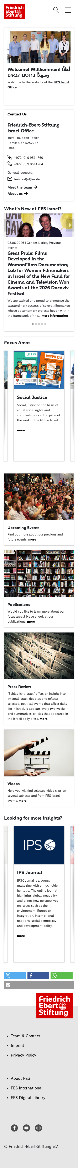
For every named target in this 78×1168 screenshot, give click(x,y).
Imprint (17, 1045)
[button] (8, 225)
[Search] (57, 10)
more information (54, 316)
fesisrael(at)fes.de (27, 179)
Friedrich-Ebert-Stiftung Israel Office (33, 128)
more (21, 430)
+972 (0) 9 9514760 (28, 158)
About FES (20, 1078)
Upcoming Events (23, 527)
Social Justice (32, 397)
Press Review (19, 686)
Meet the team (19, 187)
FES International (26, 1087)
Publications (18, 604)
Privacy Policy (23, 1055)
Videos (13, 783)
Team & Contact (25, 1035)
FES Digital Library (28, 1097)
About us (15, 193)
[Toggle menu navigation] (68, 10)
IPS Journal (29, 872)
